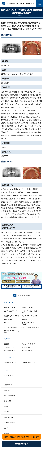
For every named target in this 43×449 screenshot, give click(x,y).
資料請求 (6, 433)
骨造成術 (24, 319)
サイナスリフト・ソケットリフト (30, 316)
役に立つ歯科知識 (9, 396)
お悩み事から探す (9, 390)
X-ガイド (6, 323)
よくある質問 (7, 401)
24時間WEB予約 (21, 443)
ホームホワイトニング (10, 362)
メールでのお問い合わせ (32, 285)
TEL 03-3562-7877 (27, 3)
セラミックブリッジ (27, 351)
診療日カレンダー (9, 417)
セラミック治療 (26, 347)
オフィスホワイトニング (28, 362)
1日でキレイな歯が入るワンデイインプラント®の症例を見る (21, 437)
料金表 (6, 406)
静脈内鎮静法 (8, 319)
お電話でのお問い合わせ (12, 285)
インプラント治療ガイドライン (30, 327)
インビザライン (8, 375)
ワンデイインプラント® (10, 311)
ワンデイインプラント (9, 281)
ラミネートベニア (9, 347)
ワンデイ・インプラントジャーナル (12, 331)
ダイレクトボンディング (28, 344)
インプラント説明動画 (10, 327)
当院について (8, 385)
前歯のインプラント (9, 307)
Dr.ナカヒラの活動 (9, 423)
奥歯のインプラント (27, 307)
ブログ (6, 428)
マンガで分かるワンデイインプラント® (30, 323)
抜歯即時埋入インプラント (11, 316)
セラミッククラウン (23, 281)
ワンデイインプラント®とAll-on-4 (30, 311)
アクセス (6, 412)
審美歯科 (6, 344)
